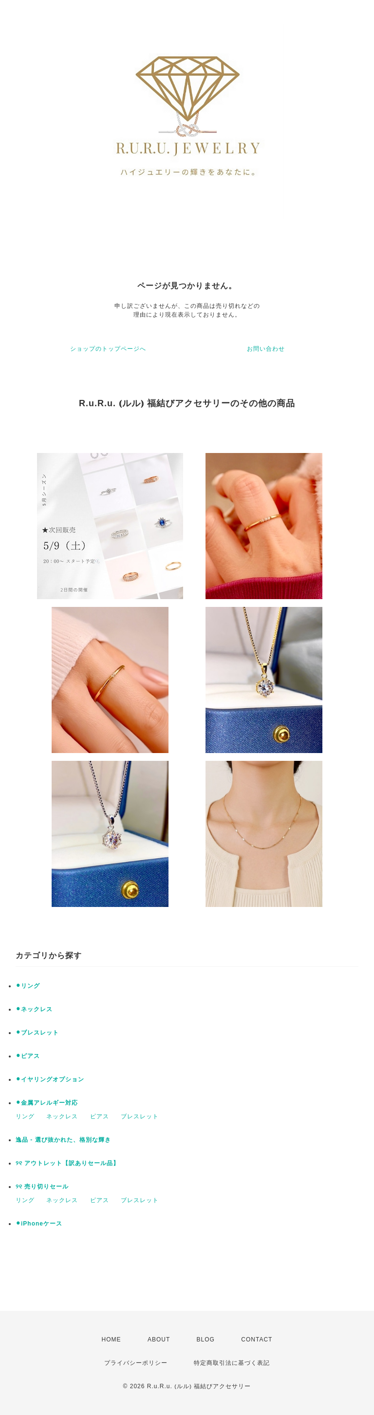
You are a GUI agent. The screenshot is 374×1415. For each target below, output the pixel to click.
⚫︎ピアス (28, 1056)
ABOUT (159, 1339)
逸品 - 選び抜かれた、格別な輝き (63, 1139)
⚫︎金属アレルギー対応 (47, 1102)
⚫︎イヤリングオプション (50, 1079)
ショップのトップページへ (108, 348)
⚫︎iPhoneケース (39, 1223)
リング (25, 1116)
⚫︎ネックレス (34, 1009)
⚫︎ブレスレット (37, 1032)
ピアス (99, 1116)
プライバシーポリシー (136, 1362)
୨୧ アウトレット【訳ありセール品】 (67, 1163)
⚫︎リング (28, 985)
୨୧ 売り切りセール (42, 1186)
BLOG (206, 1339)
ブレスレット (140, 1116)
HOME (111, 1339)
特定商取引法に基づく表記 (232, 1362)
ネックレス (62, 1116)
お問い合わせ (266, 348)
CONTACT (256, 1339)
